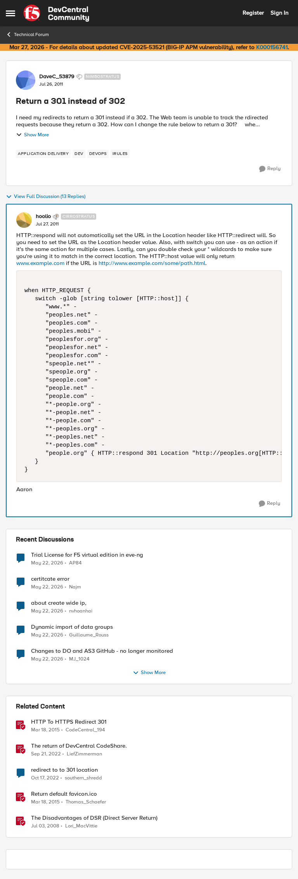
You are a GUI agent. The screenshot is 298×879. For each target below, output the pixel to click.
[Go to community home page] (56, 13)
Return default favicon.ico (64, 794)
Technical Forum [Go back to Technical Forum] (27, 34)
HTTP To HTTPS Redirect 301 (68, 722)
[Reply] (270, 169)
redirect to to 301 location (64, 770)
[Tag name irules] (120, 154)
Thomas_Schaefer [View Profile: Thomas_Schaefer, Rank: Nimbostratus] (86, 802)
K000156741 (272, 47)
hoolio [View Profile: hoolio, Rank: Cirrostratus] (43, 216)
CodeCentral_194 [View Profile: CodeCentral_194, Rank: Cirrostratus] (85, 730)
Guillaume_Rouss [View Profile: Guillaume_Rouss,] (89, 635)
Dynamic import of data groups (72, 627)
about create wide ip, (59, 603)
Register (253, 12)
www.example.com (40, 263)
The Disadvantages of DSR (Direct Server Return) (94, 818)
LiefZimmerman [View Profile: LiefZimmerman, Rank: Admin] (84, 754)
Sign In (279, 12)
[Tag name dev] (79, 154)
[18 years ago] (45, 826)
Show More (32, 135)
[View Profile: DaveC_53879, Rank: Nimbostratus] (25, 80)
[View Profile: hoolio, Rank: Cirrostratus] (24, 220)
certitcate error (50, 579)
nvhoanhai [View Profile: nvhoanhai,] (80, 611)
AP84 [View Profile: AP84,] (75, 563)
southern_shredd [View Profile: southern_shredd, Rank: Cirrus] (83, 778)
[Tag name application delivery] (43, 154)
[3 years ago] (46, 754)
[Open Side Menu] (10, 13)
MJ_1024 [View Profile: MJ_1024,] (79, 659)
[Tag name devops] (98, 154)
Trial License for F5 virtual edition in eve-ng (87, 555)
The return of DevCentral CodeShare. (79, 746)
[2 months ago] (47, 563)
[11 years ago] (45, 730)
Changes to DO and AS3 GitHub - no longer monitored (102, 651)
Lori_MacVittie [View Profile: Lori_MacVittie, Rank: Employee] (81, 826)
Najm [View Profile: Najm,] (75, 587)
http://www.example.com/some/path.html (152, 263)
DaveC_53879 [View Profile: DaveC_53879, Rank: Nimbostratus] (56, 77)
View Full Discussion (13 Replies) (45, 197)
